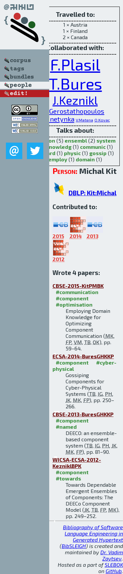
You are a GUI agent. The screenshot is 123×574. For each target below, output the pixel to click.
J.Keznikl (75, 100)
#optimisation (74, 304)
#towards (68, 478)
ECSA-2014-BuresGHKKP (83, 356)
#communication (77, 292)
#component (72, 298)
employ (57, 159)
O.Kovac (102, 120)
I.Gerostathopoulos (75, 111)
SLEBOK (114, 564)
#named (66, 427)
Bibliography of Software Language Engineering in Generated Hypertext (93, 533)
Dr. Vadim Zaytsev (111, 555)
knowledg (59, 147)
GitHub (114, 571)
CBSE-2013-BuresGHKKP (82, 414)
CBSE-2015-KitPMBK (78, 286)
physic (72, 153)
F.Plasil (75, 64)
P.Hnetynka (57, 119)
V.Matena (84, 120)
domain (85, 159)
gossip (98, 153)
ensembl (76, 140)
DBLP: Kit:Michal (92, 193)
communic (93, 147)
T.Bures (75, 83)
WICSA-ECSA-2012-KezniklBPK (76, 462)
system (105, 140)
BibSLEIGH (74, 546)
